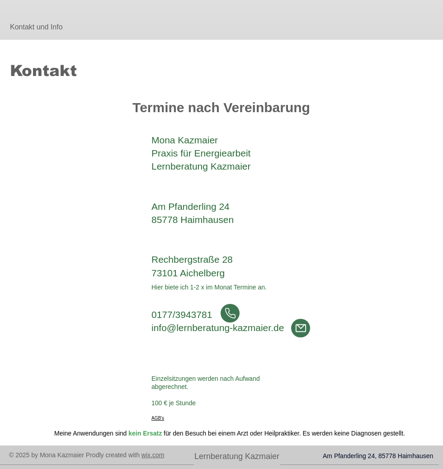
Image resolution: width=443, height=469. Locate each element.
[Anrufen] (230, 313)
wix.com (153, 455)
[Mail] (300, 328)
